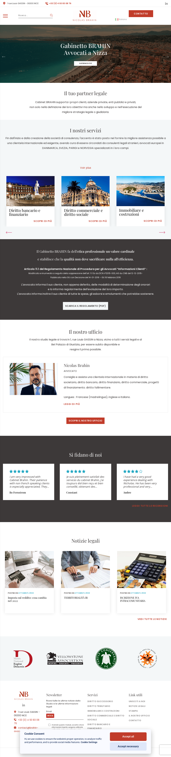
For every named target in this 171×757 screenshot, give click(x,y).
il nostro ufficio (139, 715)
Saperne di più (85, 63)
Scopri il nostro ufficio (85, 420)
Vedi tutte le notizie (152, 619)
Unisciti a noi (137, 701)
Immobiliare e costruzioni (103, 710)
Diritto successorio (100, 701)
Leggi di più (72, 404)
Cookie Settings (89, 742)
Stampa (133, 710)
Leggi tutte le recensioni (150, 505)
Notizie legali (137, 706)
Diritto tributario (98, 706)
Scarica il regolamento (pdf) (85, 306)
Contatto (141, 13)
